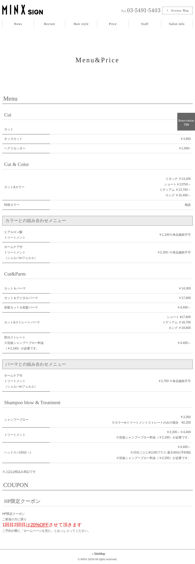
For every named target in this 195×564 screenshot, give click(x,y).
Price (113, 24)
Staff (145, 24)
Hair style (81, 24)
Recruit (49, 24)
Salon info (177, 24)
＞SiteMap (98, 553)
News (18, 24)
